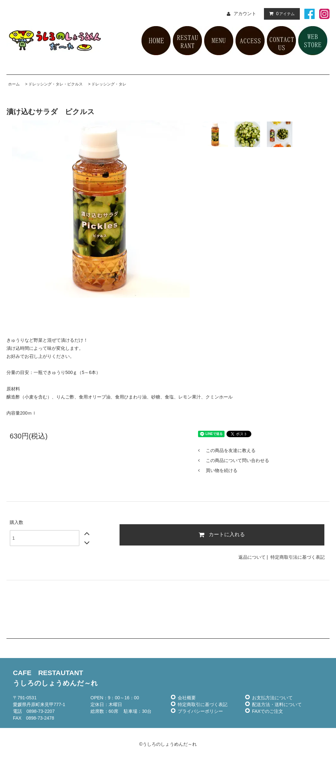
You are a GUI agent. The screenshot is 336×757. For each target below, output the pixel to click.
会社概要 (187, 697)
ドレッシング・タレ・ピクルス (55, 84)
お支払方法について (272, 697)
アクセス (250, 40)
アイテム (280, 13)
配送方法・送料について (277, 704)
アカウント (245, 13)
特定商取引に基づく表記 (202, 704)
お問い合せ (281, 40)
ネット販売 (312, 40)
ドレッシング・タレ (108, 84)
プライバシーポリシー (200, 711)
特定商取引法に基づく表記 (297, 557)
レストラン (187, 40)
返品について (252, 557)
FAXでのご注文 (267, 711)
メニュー (218, 40)
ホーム (14, 84)
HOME (156, 40)
